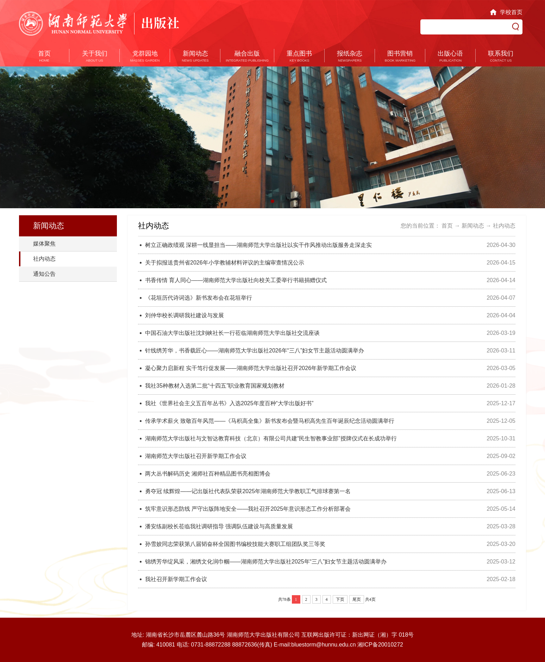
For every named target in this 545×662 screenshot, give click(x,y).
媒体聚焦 (44, 244)
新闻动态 (473, 226)
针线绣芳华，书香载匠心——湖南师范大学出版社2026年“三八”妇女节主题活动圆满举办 (254, 351)
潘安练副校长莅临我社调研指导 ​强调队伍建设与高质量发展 (219, 526)
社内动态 (44, 259)
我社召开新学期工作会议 (176, 579)
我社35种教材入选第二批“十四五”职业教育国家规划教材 (214, 386)
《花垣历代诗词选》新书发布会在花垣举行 (198, 298)
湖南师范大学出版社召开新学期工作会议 (195, 456)
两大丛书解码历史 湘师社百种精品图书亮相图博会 (207, 474)
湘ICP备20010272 (380, 645)
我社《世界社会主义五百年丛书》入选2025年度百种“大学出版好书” (229, 403)
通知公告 (44, 274)
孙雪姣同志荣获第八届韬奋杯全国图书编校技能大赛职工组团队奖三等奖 (235, 544)
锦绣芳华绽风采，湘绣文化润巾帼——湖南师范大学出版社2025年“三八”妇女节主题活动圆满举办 (266, 562)
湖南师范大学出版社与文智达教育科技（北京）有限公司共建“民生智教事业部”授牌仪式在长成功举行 (271, 438)
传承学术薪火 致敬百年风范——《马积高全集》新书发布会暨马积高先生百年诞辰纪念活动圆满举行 (269, 421)
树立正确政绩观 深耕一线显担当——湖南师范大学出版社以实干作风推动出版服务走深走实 (258, 245)
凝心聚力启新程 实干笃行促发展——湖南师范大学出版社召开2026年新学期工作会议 (250, 368)
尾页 (356, 599)
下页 (340, 599)
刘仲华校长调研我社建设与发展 (184, 315)
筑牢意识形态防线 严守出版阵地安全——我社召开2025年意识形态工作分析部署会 (248, 509)
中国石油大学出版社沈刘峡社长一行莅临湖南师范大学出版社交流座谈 (232, 333)
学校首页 (511, 12)
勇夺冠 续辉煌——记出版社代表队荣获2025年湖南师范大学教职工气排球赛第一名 (248, 491)
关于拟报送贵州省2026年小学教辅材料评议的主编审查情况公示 (224, 263)
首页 (447, 226)
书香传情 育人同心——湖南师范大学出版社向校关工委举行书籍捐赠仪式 (236, 280)
